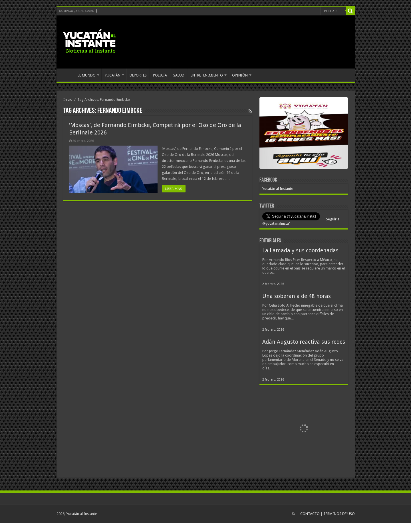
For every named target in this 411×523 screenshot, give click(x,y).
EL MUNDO (87, 75)
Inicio (67, 99)
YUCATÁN (112, 75)
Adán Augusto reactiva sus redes (303, 342)
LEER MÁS (173, 189)
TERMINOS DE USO (339, 514)
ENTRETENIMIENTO (207, 75)
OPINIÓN (240, 75)
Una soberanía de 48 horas (296, 296)
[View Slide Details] (303, 134)
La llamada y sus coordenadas (300, 250)
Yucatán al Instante (277, 188)
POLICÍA (160, 75)
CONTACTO (310, 514)
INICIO (66, 75)
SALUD (178, 75)
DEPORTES (138, 75)
